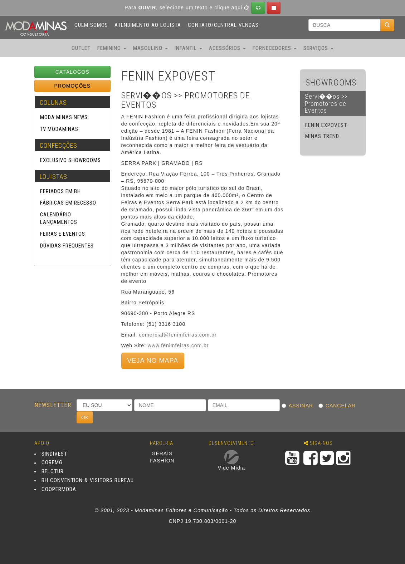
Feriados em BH (60, 191)
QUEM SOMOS (91, 25)
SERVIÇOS (318, 48)
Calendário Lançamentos (58, 218)
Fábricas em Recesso (68, 203)
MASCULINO (150, 48)
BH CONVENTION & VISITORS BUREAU (88, 480)
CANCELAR (338, 405)
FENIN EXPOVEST (326, 125)
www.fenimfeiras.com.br (178, 345)
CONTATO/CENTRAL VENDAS (223, 25)
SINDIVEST (54, 454)
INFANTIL (188, 48)
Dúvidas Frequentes (67, 245)
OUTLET (81, 48)
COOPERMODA (59, 489)
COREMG (52, 463)
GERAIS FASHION (162, 457)
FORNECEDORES (275, 48)
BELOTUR (53, 471)
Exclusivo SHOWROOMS (70, 160)
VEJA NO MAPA (153, 360)
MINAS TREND (322, 136)
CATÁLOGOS (72, 72)
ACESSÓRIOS (227, 48)
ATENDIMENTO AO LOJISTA (147, 25)
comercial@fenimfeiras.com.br (177, 335)
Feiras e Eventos (62, 234)
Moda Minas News (64, 117)
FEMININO (111, 48)
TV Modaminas (59, 129)
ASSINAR (299, 405)
